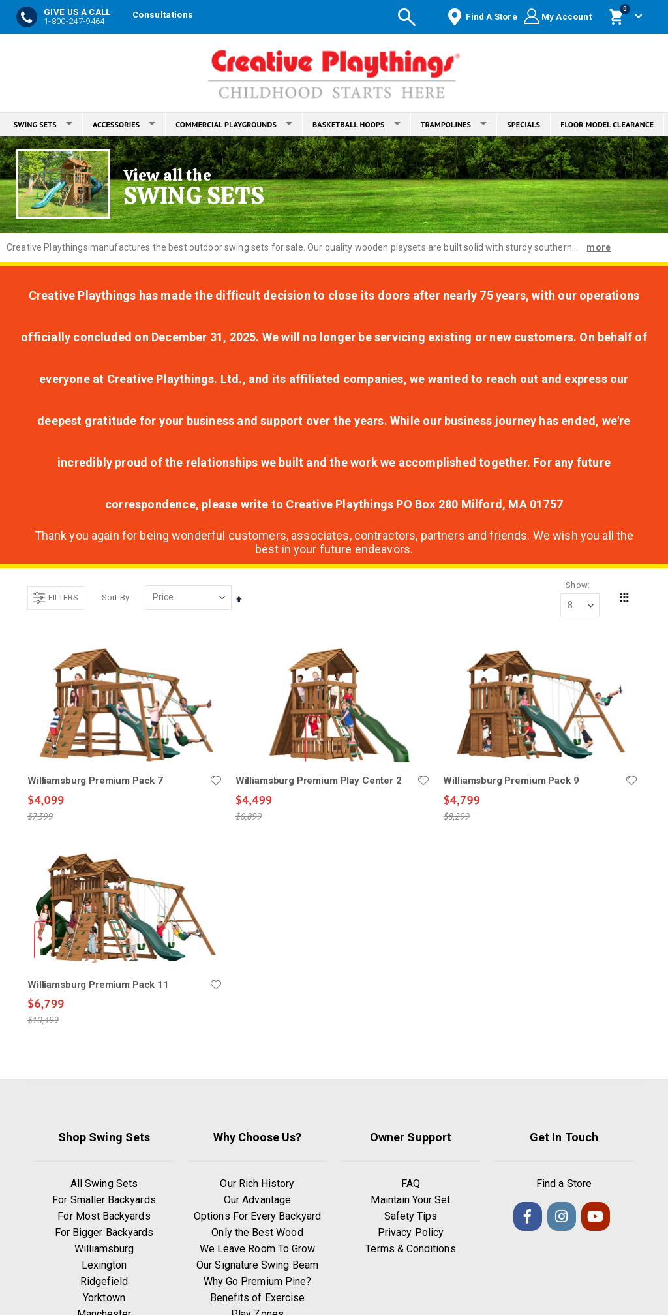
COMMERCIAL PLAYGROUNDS (233, 124)
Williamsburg (104, 1249)
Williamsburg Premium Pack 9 (511, 781)
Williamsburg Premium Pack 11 (98, 985)
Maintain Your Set (410, 1200)
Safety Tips (411, 1217)
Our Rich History (257, 1184)
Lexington (104, 1266)
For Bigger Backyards (104, 1233)
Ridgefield (104, 1282)
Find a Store (564, 1184)
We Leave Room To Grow (257, 1249)
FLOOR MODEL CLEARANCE (607, 124)
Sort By (115, 597)
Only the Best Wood (257, 1233)
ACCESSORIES (124, 124)
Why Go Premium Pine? (257, 1282)
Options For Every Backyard (257, 1217)
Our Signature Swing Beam (257, 1266)
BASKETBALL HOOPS (356, 124)
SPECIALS (523, 124)
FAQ (410, 1184)
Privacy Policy (411, 1233)
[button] (215, 781)
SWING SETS (43, 124)
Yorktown (104, 1298)
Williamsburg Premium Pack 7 (95, 781)
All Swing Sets (104, 1184)
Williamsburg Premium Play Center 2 (318, 781)
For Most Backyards (103, 1217)
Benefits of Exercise (257, 1298)
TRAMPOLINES (454, 124)
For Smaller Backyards (103, 1200)
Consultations (162, 15)
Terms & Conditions (410, 1249)
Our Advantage (257, 1200)
